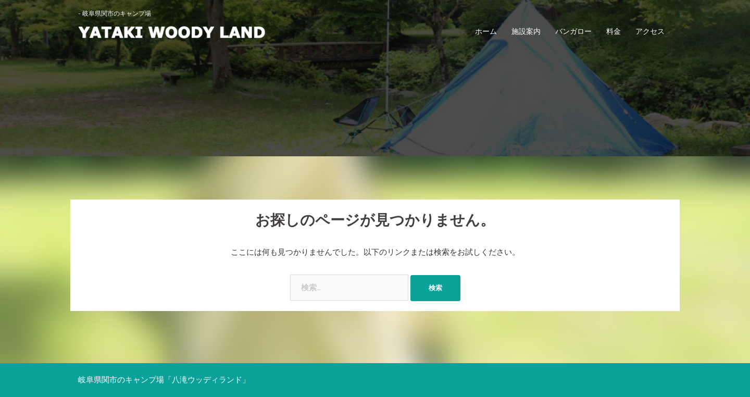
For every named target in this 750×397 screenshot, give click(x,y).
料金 (613, 31)
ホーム (486, 31)
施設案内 (526, 31)
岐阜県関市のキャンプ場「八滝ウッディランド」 (164, 379)
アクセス (650, 31)
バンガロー (573, 31)
